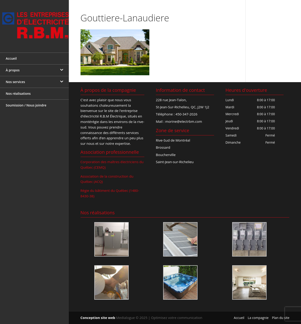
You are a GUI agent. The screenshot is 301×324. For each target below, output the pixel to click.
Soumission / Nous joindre (26, 102)
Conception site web (98, 317)
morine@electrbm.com (183, 121)
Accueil (11, 55)
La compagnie (258, 318)
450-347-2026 (186, 114)
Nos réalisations (18, 90)
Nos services (15, 78)
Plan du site (281, 318)
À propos (13, 67)
